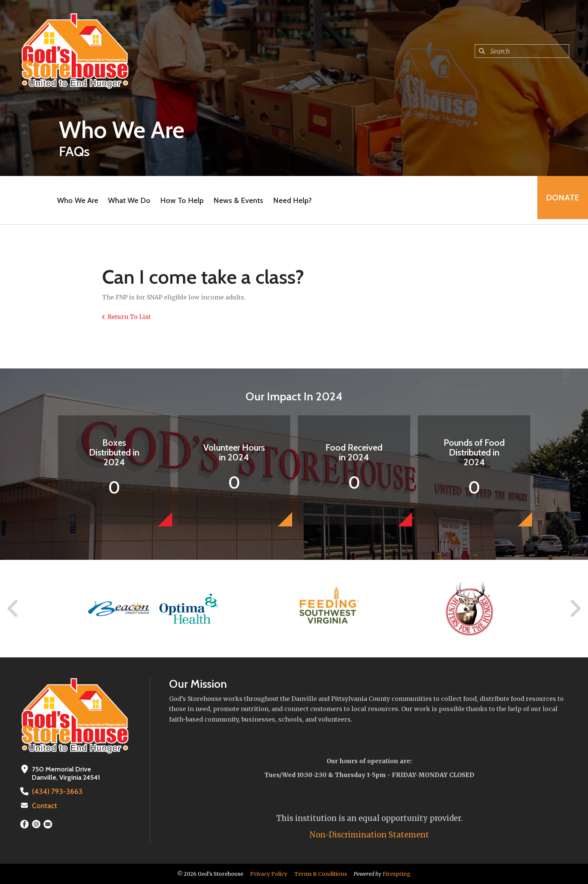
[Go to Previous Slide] (13, 608)
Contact (44, 805)
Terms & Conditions (320, 873)
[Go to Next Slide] (575, 608)
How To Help (179, 200)
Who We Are (75, 200)
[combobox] (522, 51)
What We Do (127, 200)
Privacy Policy (268, 873)
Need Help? (290, 200)
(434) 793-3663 (54, 791)
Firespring (396, 873)
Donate (560, 200)
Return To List (129, 316)
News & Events (236, 200)
